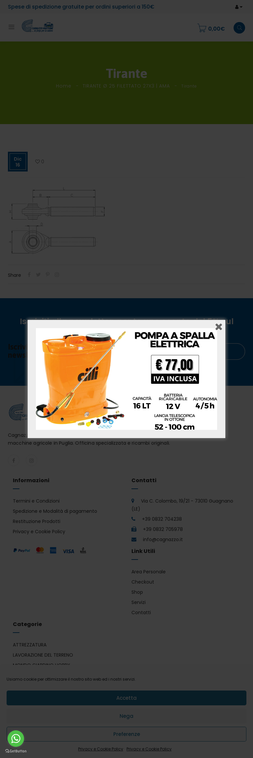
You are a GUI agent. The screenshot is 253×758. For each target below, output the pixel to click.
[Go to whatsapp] (16, 738)
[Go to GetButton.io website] (15, 751)
